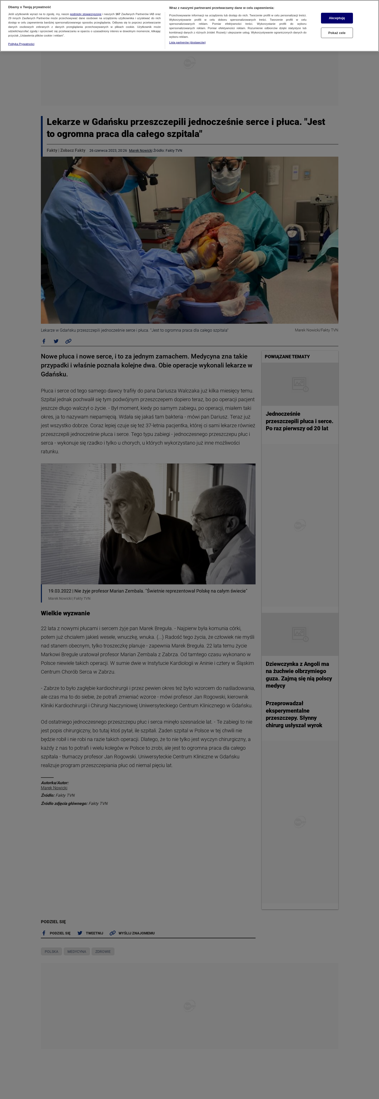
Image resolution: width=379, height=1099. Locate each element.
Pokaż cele (337, 33)
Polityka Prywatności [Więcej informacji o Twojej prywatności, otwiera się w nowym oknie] (21, 43)
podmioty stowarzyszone (85, 14)
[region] (189, 26)
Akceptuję (337, 18)
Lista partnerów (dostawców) (187, 42)
